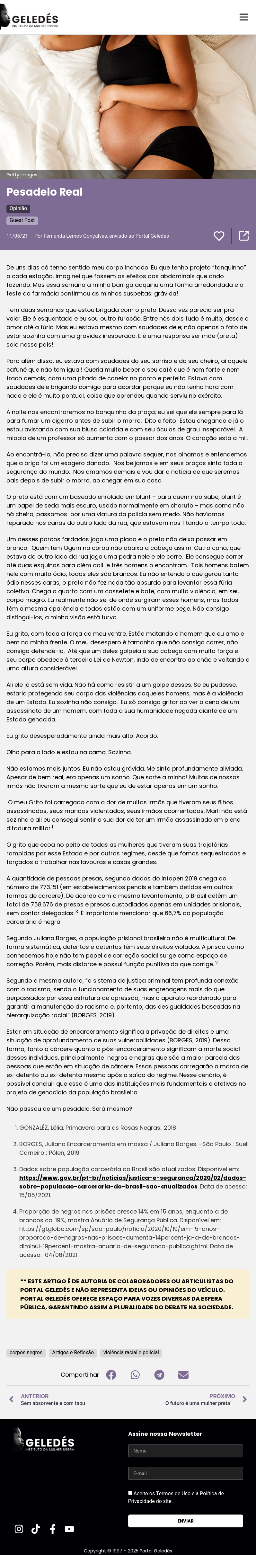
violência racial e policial (131, 1352)
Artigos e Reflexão (73, 1352)
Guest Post (22, 220)
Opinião (18, 208)
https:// (30, 1177)
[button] (111, 1374)
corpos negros (26, 1352)
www (50, 1177)
